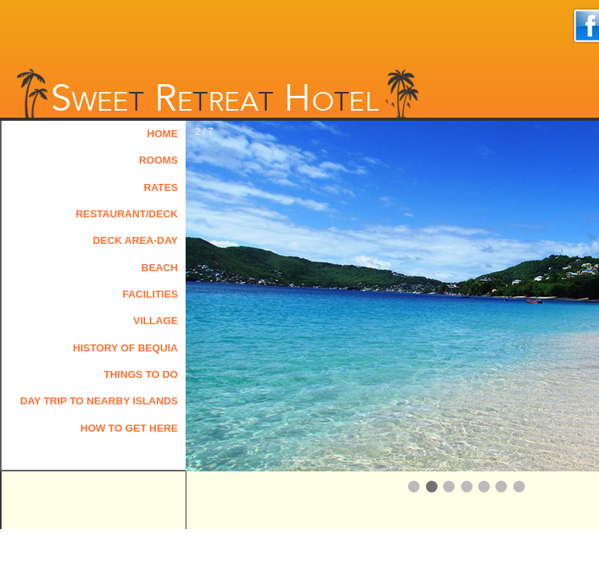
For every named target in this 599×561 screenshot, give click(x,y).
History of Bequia (125, 348)
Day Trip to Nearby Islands (99, 401)
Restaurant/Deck (127, 214)
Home (162, 133)
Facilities (150, 294)
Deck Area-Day (135, 240)
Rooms (158, 160)
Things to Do (141, 374)
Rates (161, 187)
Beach (159, 267)
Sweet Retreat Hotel (216, 92)
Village (155, 320)
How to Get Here (129, 428)
